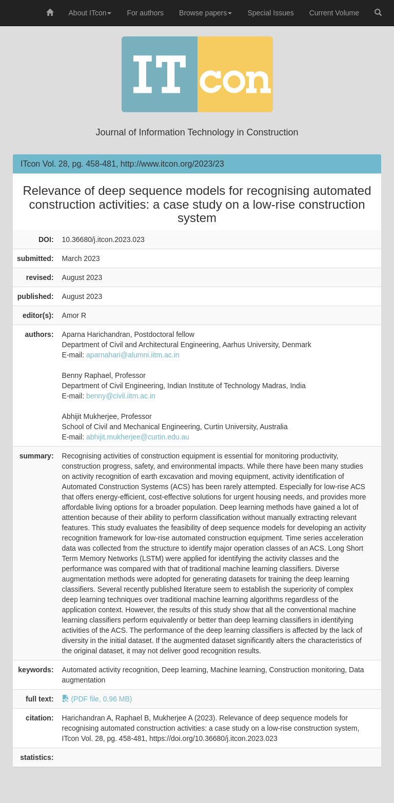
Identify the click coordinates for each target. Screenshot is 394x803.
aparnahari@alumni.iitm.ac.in (133, 355)
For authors (145, 13)
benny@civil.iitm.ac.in (120, 396)
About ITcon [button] (90, 13)
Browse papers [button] (205, 13)
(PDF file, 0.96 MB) (97, 699)
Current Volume (334, 13)
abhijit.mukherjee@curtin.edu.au (137, 437)
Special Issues (270, 13)
